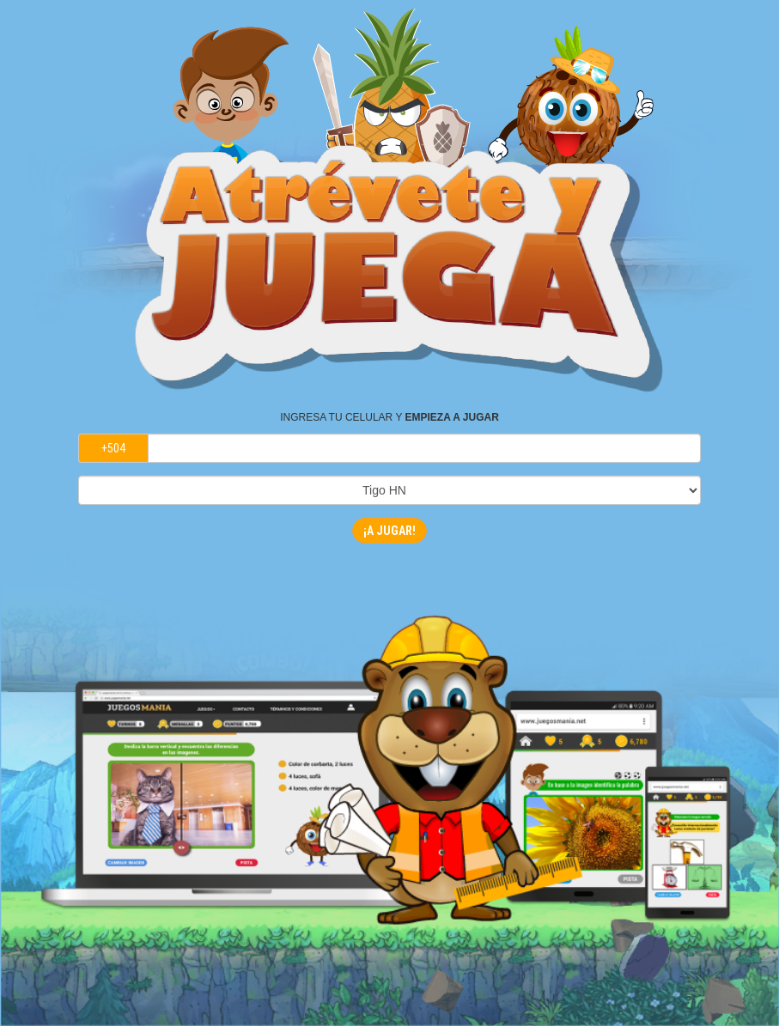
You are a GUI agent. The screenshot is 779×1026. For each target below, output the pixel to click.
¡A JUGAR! (389, 530)
